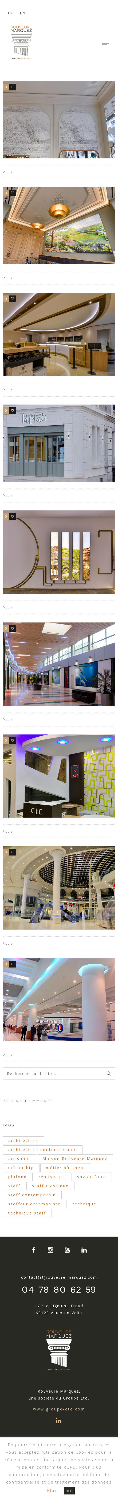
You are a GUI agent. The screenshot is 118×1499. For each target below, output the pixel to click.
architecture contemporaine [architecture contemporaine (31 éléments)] (42, 1149)
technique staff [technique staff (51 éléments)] (27, 1213)
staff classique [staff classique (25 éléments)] (50, 1185)
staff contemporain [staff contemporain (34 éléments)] (32, 1194)
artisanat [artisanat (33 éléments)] (19, 1158)
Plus (8, 172)
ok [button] (69, 1491)
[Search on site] (59, 1073)
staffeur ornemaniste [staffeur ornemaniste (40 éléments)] (34, 1203)
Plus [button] (52, 1490)
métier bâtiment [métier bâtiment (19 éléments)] (66, 1167)
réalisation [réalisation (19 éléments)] (52, 1176)
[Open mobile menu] (107, 44)
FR (10, 13)
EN (23, 13)
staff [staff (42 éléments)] (14, 1185)
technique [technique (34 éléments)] (85, 1203)
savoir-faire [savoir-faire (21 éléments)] (91, 1176)
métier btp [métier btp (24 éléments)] (21, 1167)
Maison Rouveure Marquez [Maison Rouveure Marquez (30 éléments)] (75, 1158)
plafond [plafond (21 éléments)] (17, 1176)
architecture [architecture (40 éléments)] (23, 1140)
